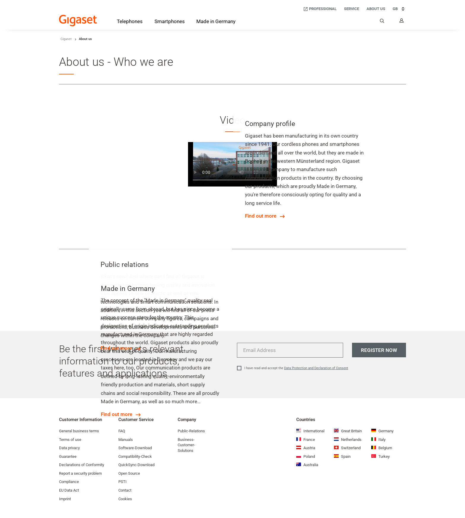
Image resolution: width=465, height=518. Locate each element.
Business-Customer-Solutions (186, 445)
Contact (124, 490)
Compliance (69, 481)
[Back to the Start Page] (78, 20)
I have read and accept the (296, 368)
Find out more (260, 216)
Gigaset (66, 39)
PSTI (122, 481)
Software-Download (135, 448)
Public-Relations (191, 431)
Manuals (125, 439)
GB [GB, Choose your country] (399, 9)
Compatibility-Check (135, 456)
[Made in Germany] (216, 22)
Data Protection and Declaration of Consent (316, 368)
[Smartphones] (170, 22)
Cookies (125, 499)
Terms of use (70, 439)
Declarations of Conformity (81, 465)
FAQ (121, 431)
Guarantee (68, 456)
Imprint (65, 499)
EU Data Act (69, 490)
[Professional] (320, 9)
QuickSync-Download (136, 465)
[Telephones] (130, 22)
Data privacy (69, 448)
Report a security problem (80, 473)
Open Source (129, 473)
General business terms (79, 431)
